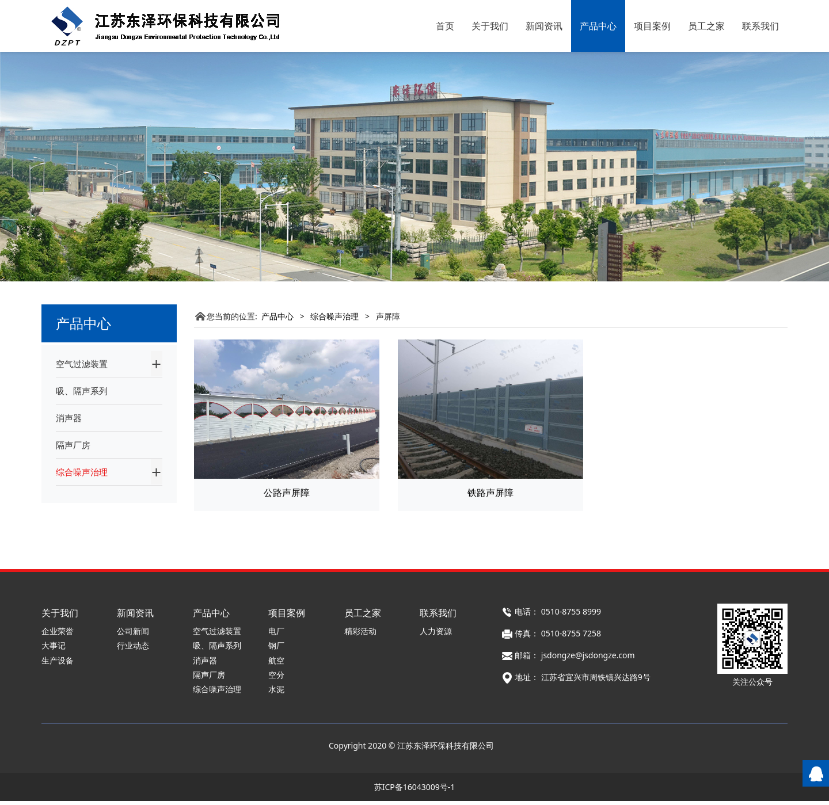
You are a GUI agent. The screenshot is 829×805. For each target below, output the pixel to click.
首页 (445, 26)
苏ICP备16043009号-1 (414, 790)
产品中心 (598, 26)
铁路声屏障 (490, 492)
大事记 (53, 649)
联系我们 (760, 26)
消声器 (69, 418)
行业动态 (133, 649)
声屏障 (76, 498)
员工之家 (706, 26)
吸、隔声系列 (82, 390)
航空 (276, 663)
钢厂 (276, 649)
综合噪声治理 (82, 472)
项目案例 (652, 26)
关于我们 (489, 26)
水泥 (276, 692)
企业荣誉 (57, 634)
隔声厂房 (73, 445)
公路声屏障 (287, 492)
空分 (276, 678)
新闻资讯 (544, 26)
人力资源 (436, 634)
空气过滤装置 (82, 363)
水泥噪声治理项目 (96, 518)
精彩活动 (360, 634)
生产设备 (57, 663)
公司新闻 (133, 634)
